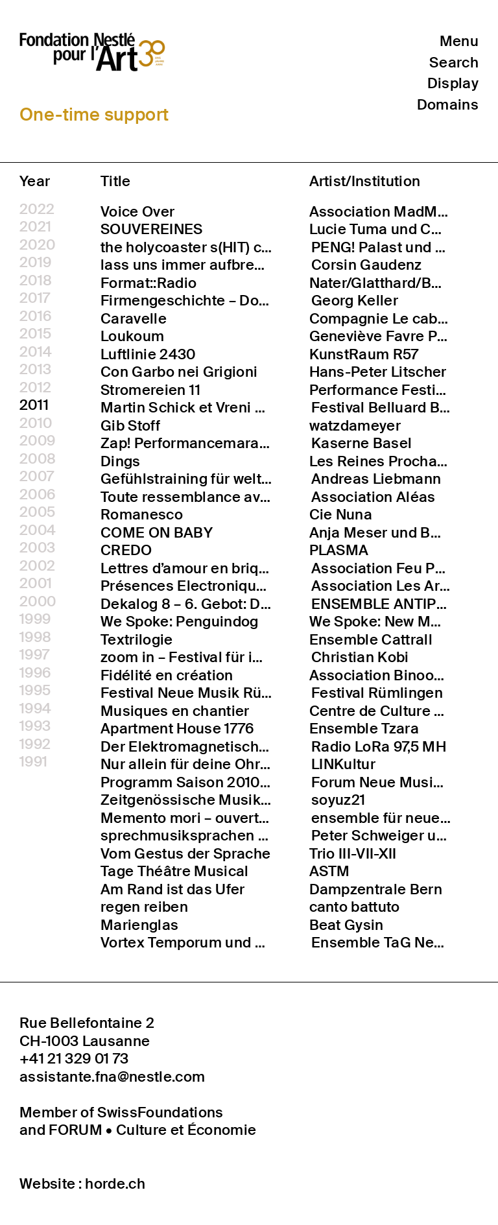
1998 (35, 637)
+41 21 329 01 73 (73, 1059)
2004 (37, 530)
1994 (35, 709)
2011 (34, 405)
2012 (35, 388)
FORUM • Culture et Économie (152, 1130)
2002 (37, 566)
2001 (35, 584)
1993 (35, 726)
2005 (37, 512)
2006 (37, 495)
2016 (35, 316)
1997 (34, 655)
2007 (36, 477)
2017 (34, 298)
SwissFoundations (160, 1112)
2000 (37, 602)
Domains (448, 105)
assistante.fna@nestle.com (112, 1077)
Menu (459, 41)
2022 (36, 209)
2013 (35, 370)
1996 (35, 673)
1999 (35, 619)
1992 (35, 744)
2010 (35, 423)
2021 (35, 227)
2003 (37, 548)
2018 (35, 281)
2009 (37, 441)
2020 (37, 245)
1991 (33, 762)
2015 (35, 334)
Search (454, 62)
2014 (35, 352)
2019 (35, 263)
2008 (37, 459)
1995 (35, 691)
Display (453, 84)
